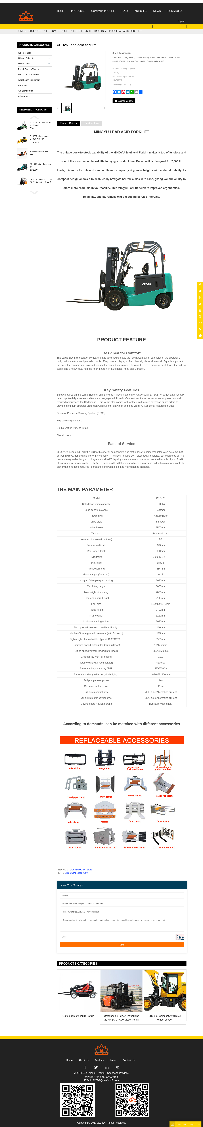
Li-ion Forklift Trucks (88, 31)
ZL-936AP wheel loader (81, 869)
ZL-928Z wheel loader (39, 136)
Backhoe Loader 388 (39, 152)
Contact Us (128, 1060)
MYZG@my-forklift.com (106, 1080)
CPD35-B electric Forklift (41, 179)
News (113, 1060)
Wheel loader (24, 53)
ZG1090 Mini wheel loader (40, 165)
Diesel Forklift (24, 63)
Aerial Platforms (25, 91)
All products (23, 96)
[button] (34, 117)
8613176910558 (109, 1076)
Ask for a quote (125, 101)
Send (121, 945)
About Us (84, 1060)
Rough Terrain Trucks (28, 69)
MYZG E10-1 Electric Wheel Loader (40, 124)
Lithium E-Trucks (57, 31)
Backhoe (22, 85)
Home (20, 31)
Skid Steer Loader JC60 (76, 873)
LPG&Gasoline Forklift (29, 74)
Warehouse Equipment (29, 80)
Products (35, 31)
